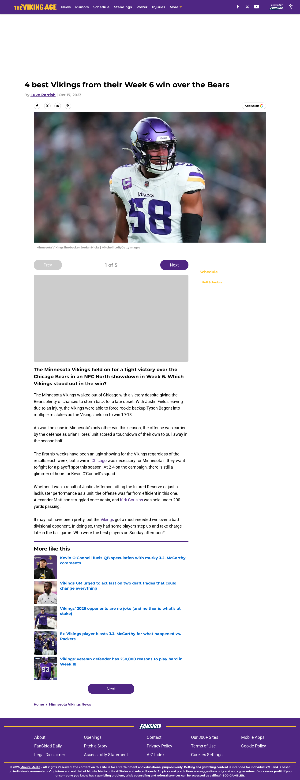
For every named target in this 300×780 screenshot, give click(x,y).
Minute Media (30, 767)
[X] (247, 6)
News (66, 7)
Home (39, 704)
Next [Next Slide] (174, 264)
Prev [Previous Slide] (48, 264)
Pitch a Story (95, 745)
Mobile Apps (252, 737)
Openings (92, 737)
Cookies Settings (206, 754)
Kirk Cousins (131, 499)
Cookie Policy (253, 745)
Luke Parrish (43, 95)
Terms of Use (203, 745)
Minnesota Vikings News (70, 704)
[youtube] (256, 6)
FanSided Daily (48, 745)
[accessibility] (290, 6)
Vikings (107, 519)
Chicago (99, 460)
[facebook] (238, 6)
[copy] (68, 106)
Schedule (101, 7)
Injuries (158, 7)
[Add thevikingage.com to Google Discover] (254, 106)
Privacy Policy (159, 745)
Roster (141, 7)
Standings (123, 7)
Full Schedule (212, 282)
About (39, 737)
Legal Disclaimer (49, 754)
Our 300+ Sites (204, 737)
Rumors (82, 7)
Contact (154, 737)
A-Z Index (156, 754)
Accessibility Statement (106, 754)
